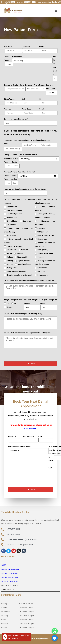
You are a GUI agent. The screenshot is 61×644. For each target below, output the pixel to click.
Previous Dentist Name (7, 178)
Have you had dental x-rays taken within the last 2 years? (25, 189)
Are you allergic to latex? (13, 300)
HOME (3, 565)
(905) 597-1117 (30, 2)
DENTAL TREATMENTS (9, 573)
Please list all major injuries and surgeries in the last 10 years (27, 333)
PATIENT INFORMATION (10, 569)
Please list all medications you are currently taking (23, 314)
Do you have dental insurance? (16, 119)
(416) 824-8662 (30, 428)
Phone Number (8, 61)
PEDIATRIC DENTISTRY (9, 582)
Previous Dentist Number (14, 178)
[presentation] (21, 354)
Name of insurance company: (57, 452)
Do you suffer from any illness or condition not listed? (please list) (29, 281)
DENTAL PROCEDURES (9, 577)
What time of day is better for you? (50, 459)
